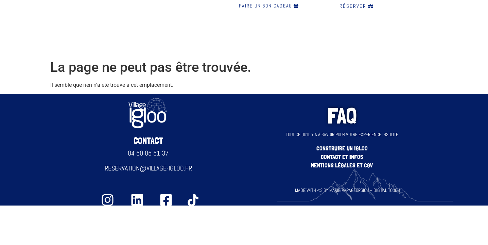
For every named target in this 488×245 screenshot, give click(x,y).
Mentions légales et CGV (342, 165)
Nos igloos (142, 30)
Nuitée (271, 30)
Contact (390, 30)
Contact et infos (342, 156)
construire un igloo (342, 148)
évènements (315, 30)
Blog (356, 30)
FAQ (422, 30)
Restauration (223, 30)
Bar (182, 30)
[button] (144, 30)
